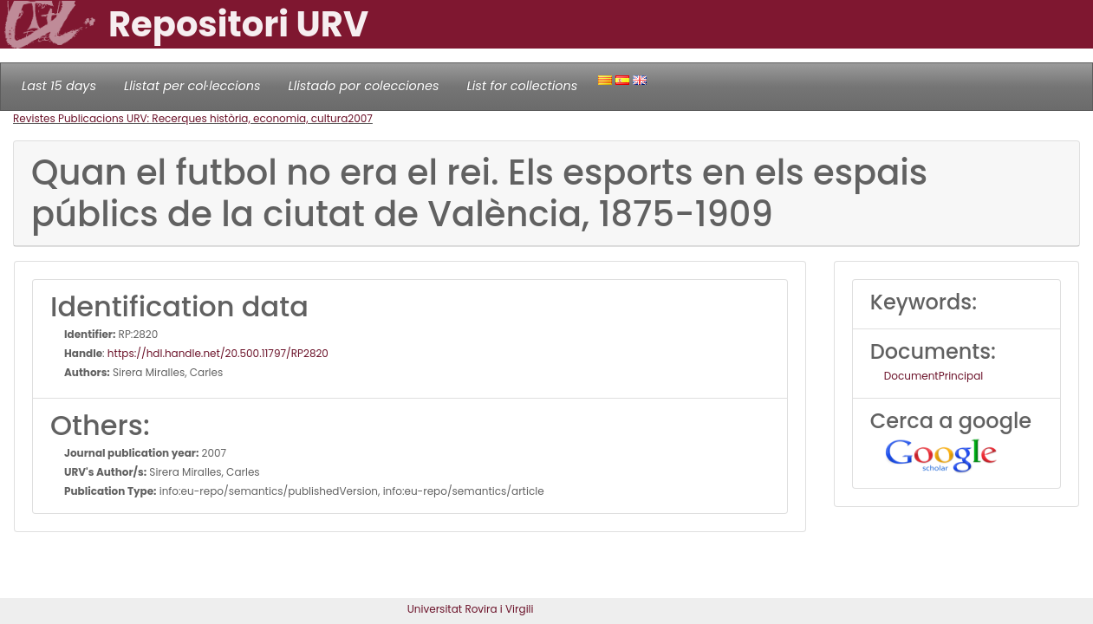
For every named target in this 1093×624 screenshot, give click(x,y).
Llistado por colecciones (364, 85)
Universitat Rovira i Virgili (470, 608)
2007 (360, 118)
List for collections (521, 85)
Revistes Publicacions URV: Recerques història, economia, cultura (180, 118)
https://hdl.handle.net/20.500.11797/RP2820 (218, 353)
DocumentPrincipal (933, 375)
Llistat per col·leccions (192, 85)
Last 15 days (59, 85)
